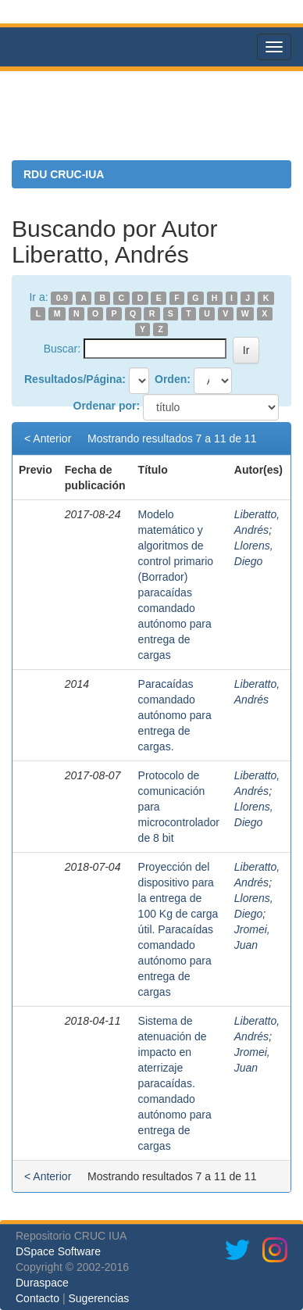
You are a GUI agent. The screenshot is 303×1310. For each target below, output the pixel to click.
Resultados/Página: (75, 379)
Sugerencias (98, 1298)
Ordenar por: (107, 405)
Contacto (37, 1298)
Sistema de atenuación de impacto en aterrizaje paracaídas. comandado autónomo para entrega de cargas (175, 1083)
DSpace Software (58, 1251)
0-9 (62, 297)
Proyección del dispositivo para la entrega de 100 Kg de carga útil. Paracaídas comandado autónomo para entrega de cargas (178, 929)
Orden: (173, 379)
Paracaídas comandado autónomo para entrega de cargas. (175, 715)
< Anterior (47, 438)
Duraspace (42, 1282)
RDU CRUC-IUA (63, 174)
